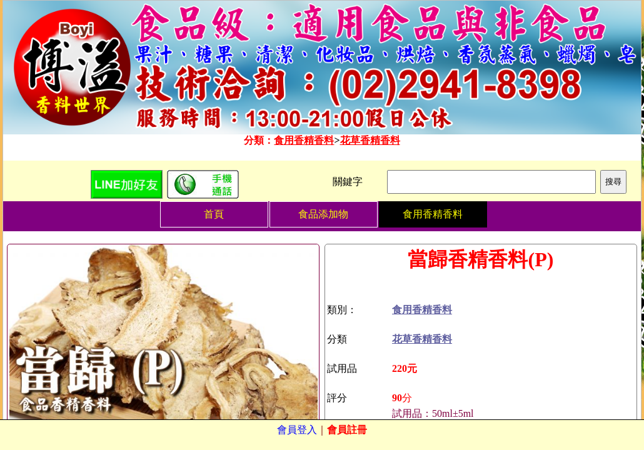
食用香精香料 (304, 140)
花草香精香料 (370, 140)
